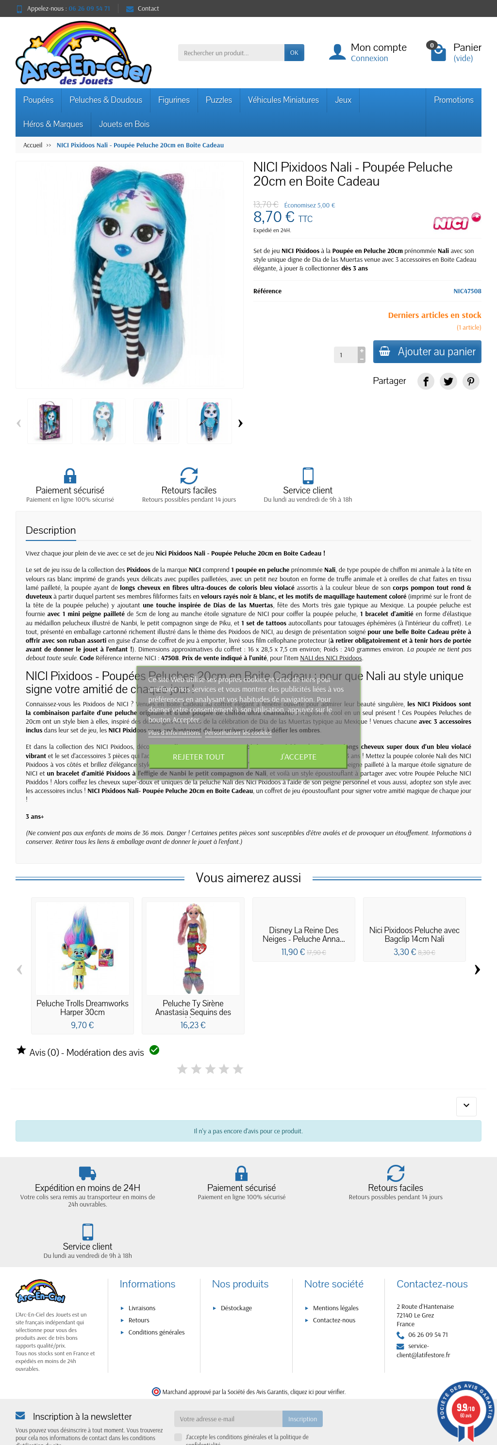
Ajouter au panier (425, 351)
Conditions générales (157, 1291)
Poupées (38, 100)
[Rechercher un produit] (231, 52)
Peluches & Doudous (105, 100)
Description (51, 531)
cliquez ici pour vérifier (317, 1351)
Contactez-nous (334, 1279)
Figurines (174, 100)
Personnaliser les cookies (238, 732)
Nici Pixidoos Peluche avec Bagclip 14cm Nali (414, 935)
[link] (425, 381)
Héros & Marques (53, 124)
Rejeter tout (199, 756)
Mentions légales (336, 1267)
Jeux (343, 100)
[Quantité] (342, 355)
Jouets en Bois (124, 124)
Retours (139, 1279)
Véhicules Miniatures (283, 100)
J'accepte (298, 756)
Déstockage (236, 1267)
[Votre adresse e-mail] (228, 1378)
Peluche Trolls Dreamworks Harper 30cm (82, 1008)
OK (294, 52)
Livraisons (142, 1267)
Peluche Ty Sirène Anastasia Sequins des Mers (193, 1013)
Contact (142, 8)
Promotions (454, 100)
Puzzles (219, 100)
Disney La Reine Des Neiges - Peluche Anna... (304, 935)
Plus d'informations (175, 732)
